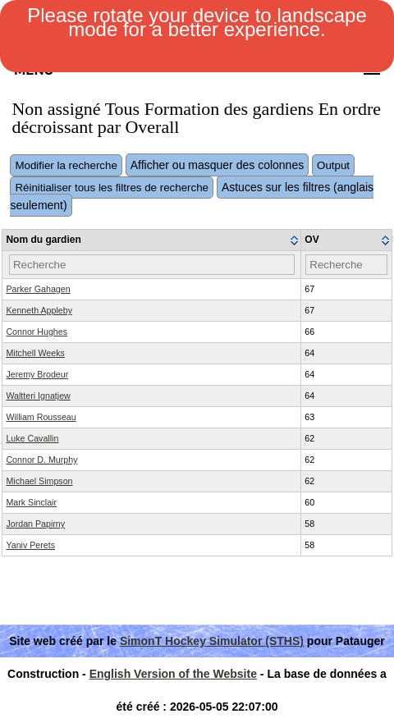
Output (333, 165)
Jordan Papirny (35, 524)
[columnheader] (151, 240)
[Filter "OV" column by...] (346, 264)
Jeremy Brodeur (37, 374)
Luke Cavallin (32, 438)
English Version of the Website (173, 673)
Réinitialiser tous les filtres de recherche (111, 187)
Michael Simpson (39, 481)
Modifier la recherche (66, 165)
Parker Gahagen (38, 289)
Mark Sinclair (31, 502)
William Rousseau (41, 417)
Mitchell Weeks (35, 353)
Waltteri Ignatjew (38, 395)
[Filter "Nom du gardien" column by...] (152, 264)
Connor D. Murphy (41, 459)
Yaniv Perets (30, 545)
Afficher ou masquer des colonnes (217, 165)
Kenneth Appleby (39, 310)
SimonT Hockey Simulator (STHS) (212, 640)
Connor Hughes (36, 331)
